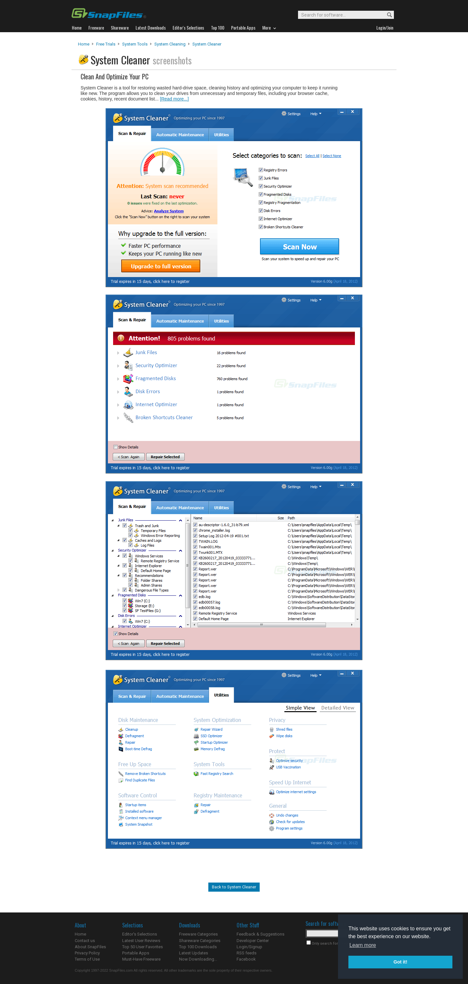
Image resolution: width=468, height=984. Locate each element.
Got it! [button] (400, 961)
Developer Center (253, 940)
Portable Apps (135, 953)
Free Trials (105, 44)
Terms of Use (87, 959)
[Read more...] (174, 98)
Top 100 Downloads (198, 946)
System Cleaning (170, 44)
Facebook (246, 959)
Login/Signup (249, 946)
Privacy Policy (87, 953)
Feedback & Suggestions (260, 934)
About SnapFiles (90, 946)
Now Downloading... (198, 959)
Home (83, 44)
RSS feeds (246, 953)
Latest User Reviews (141, 940)
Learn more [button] (362, 945)
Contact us (85, 940)
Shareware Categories (199, 940)
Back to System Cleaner (234, 886)
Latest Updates (193, 953)
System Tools (135, 44)
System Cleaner (206, 44)
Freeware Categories (198, 934)
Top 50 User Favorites (142, 946)
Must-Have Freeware (141, 959)
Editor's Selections (139, 934)
